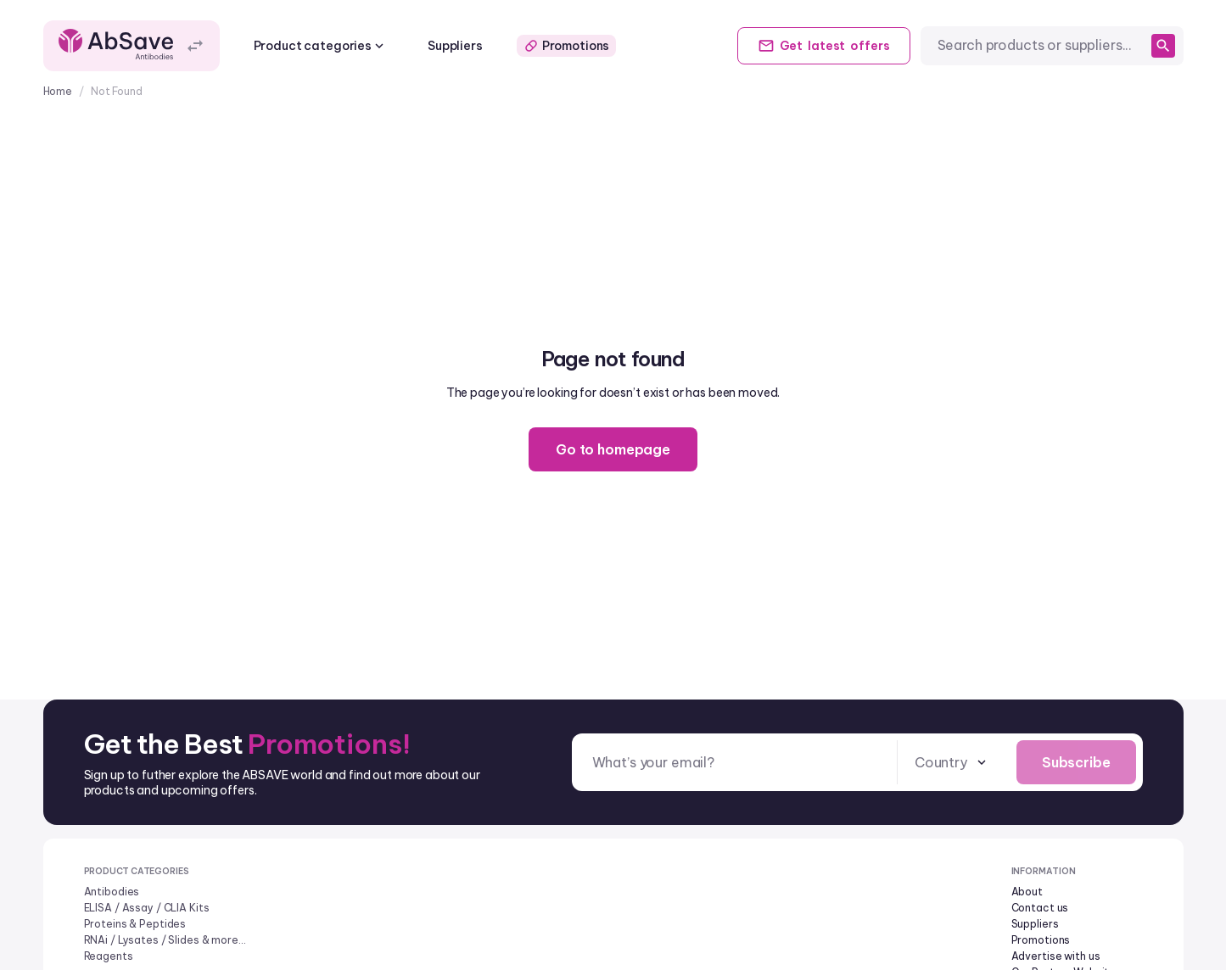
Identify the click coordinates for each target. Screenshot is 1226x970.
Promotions (566, 45)
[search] (1163, 46)
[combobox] (1041, 45)
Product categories (320, 45)
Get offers (824, 45)
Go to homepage (613, 449)
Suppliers (455, 45)
